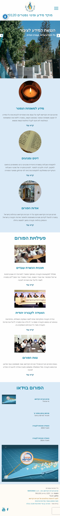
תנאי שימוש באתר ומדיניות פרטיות (46, 501)
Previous (1, 35)
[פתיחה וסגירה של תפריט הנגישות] (5, 16)
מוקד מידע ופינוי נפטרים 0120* (30, 15)
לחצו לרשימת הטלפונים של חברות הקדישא (43, 498)
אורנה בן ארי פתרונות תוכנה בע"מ (38, 504)
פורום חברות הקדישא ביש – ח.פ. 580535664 (43, 491)
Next (58, 35)
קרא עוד (30, 125)
